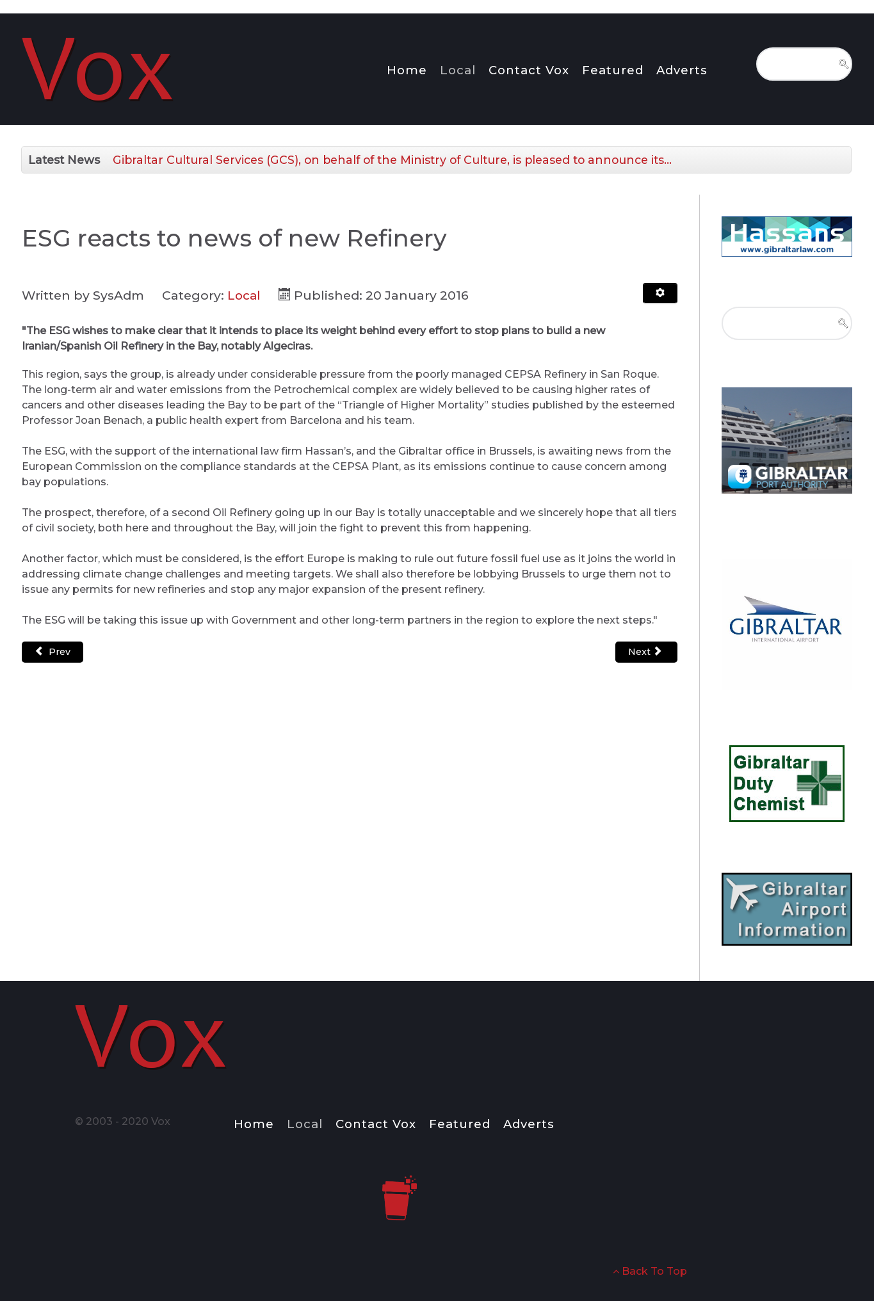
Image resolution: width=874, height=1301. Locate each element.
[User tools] (660, 293)
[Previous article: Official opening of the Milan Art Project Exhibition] (52, 652)
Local (244, 295)
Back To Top (650, 1271)
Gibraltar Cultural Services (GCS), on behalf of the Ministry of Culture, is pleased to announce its (392, 159)
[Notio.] (99, 66)
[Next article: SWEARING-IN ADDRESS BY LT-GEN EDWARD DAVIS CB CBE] (646, 652)
